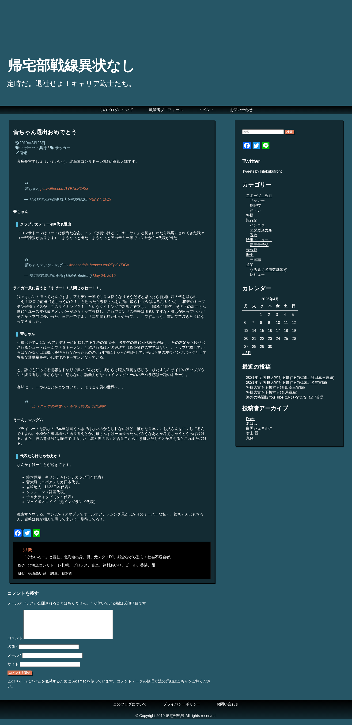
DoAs (250, 419)
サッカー (62, 148)
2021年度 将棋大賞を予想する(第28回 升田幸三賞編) (290, 378)
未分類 (251, 250)
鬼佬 (23, 153)
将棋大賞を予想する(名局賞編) (271, 392)
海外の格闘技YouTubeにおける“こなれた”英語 (284, 397)
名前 (13, 652)
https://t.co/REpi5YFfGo (109, 265)
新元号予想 (259, 245)
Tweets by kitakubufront (262, 171)
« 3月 (246, 353)
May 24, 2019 (99, 199)
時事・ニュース (259, 240)
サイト (13, 670)
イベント (206, 110)
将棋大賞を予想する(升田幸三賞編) (275, 387)
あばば (251, 423)
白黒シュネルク (259, 428)
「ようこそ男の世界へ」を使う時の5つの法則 (66, 406)
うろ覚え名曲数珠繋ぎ (268, 269)
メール (14, 661)
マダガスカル (261, 230)
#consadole (79, 265)
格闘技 (255, 205)
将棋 (250, 215)
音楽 (250, 265)
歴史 (250, 255)
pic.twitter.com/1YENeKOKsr (64, 189)
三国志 (255, 260)
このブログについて (116, 110)
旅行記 (251, 220)
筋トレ (255, 210)
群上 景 (252, 433)
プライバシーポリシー (182, 710)
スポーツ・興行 (33, 148)
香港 (253, 235)
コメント (15, 644)
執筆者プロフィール (166, 110)
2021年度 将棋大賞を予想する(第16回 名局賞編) (286, 382)
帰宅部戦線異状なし (71, 66)
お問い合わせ (241, 110)
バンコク (257, 225)
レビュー (257, 274)
